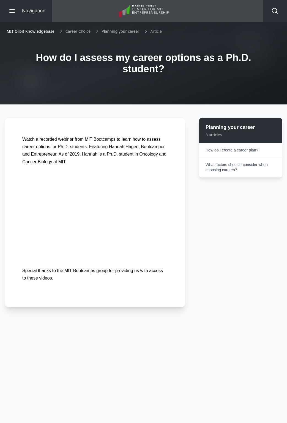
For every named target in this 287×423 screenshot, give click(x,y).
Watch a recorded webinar (47, 139)
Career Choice (78, 31)
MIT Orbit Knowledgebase (30, 31)
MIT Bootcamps (100, 139)
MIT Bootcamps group (86, 270)
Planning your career (120, 31)
